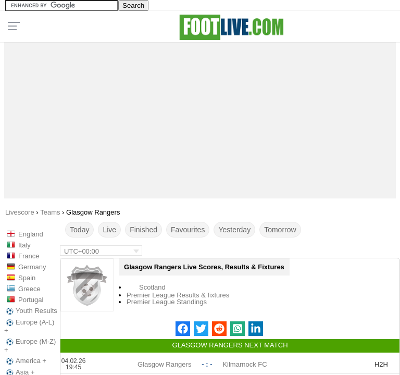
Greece (29, 289)
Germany (32, 267)
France (28, 256)
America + (25, 361)
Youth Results (30, 311)
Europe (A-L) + (29, 326)
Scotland (152, 287)
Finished (143, 230)
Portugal (30, 300)
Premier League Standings (167, 302)
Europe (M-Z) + (30, 346)
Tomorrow (280, 230)
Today (79, 230)
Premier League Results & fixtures (178, 295)
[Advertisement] (200, 118)
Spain (26, 278)
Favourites (188, 230)
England (30, 234)
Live (109, 230)
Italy (24, 245)
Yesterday (234, 230)
